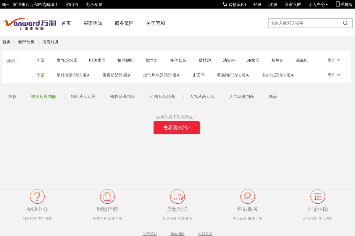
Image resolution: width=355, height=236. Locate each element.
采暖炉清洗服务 (116, 75)
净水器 (253, 60)
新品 (273, 96)
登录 (257, 4)
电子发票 (94, 4)
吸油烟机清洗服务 (233, 75)
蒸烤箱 (277, 60)
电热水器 (97, 60)
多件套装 (178, 60)
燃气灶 (152, 60)
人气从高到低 (202, 96)
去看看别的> (176, 127)
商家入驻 (293, 4)
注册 (273, 4)
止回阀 (198, 75)
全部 (40, 60)
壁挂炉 (205, 60)
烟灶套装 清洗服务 (74, 75)
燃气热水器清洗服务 (161, 75)
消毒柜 (229, 60)
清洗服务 (50, 41)
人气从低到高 (241, 96)
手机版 (344, 4)
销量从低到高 (83, 96)
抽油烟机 (125, 60)
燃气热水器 (67, 60)
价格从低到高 (162, 96)
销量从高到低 (43, 96)
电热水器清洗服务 (278, 75)
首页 (66, 23)
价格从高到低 (122, 96)
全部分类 (26, 41)
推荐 (12, 96)
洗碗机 (302, 60)
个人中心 (318, 4)
